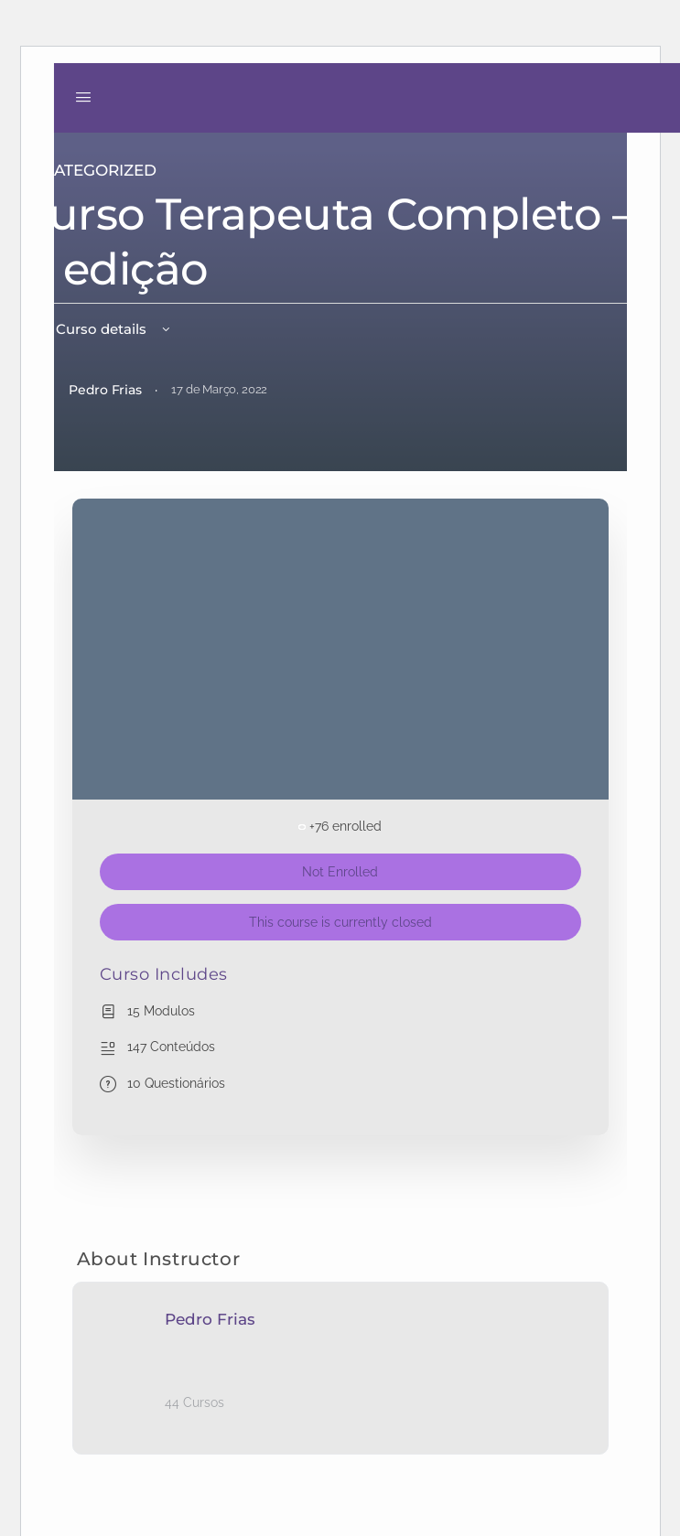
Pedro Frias (210, 1319)
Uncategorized (87, 170)
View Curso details (95, 329)
